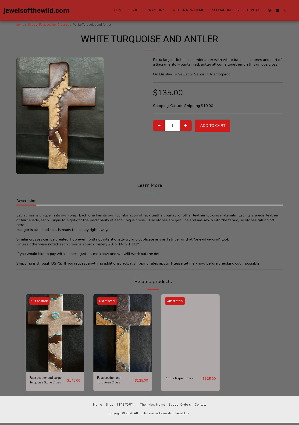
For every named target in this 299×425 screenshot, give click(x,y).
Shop (31, 25)
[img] (55, 333)
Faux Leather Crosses (54, 25)
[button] (270, 10)
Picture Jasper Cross (182, 378)
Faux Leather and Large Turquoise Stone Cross (44, 381)
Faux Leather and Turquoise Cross (112, 381)
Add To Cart (212, 125)
